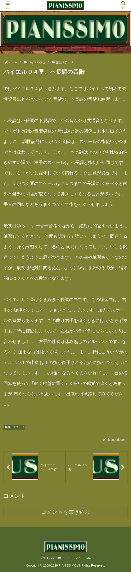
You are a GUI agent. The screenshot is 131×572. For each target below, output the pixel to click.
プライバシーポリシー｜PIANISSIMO (65, 558)
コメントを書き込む (65, 512)
